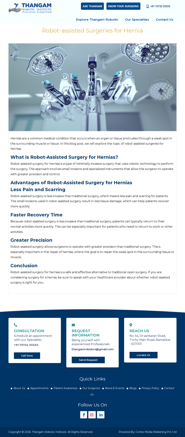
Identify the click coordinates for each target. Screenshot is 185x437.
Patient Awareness (65, 388)
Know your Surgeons (123, 6)
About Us (19, 388)
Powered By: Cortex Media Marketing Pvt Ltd (148, 432)
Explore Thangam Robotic (97, 19)
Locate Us (143, 355)
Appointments (39, 388)
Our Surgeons (91, 388)
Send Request (88, 360)
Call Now (27, 355)
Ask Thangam (92, 6)
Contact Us (164, 19)
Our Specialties (137, 19)
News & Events (114, 388)
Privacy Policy (150, 388)
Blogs (133, 388)
